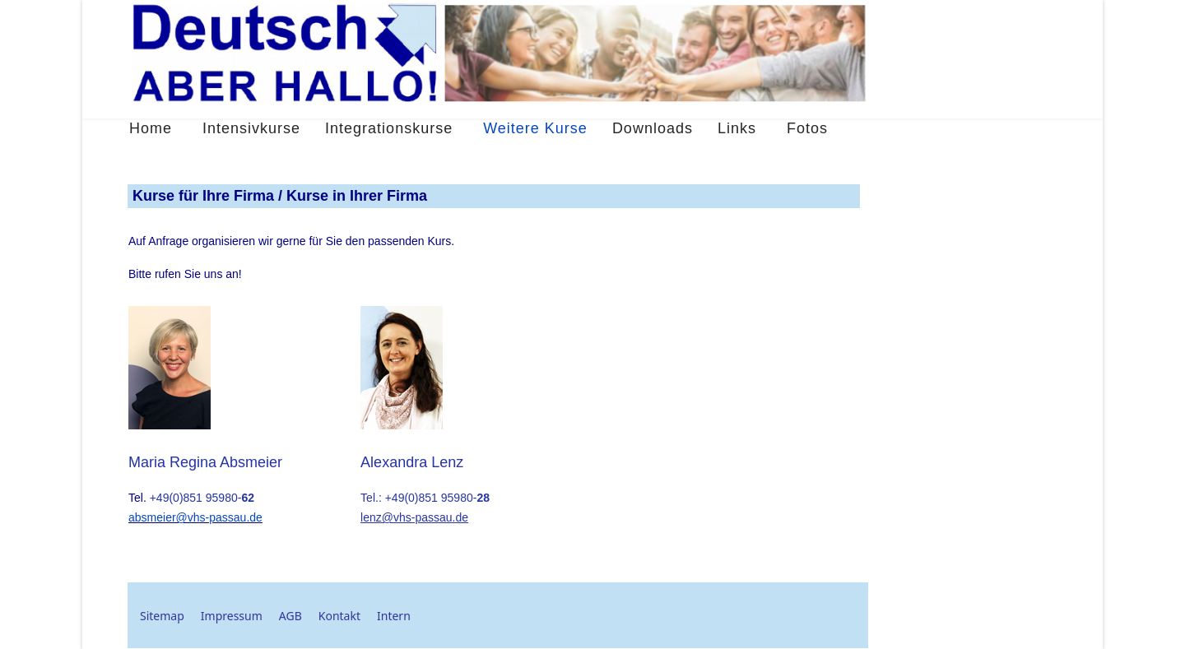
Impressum (232, 616)
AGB (290, 616)
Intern (394, 616)
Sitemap (162, 616)
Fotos (807, 128)
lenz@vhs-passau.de (414, 517)
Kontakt (339, 616)
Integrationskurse (389, 128)
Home (150, 128)
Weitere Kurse (535, 128)
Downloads (652, 128)
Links (737, 128)
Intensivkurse (251, 128)
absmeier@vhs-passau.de (195, 517)
